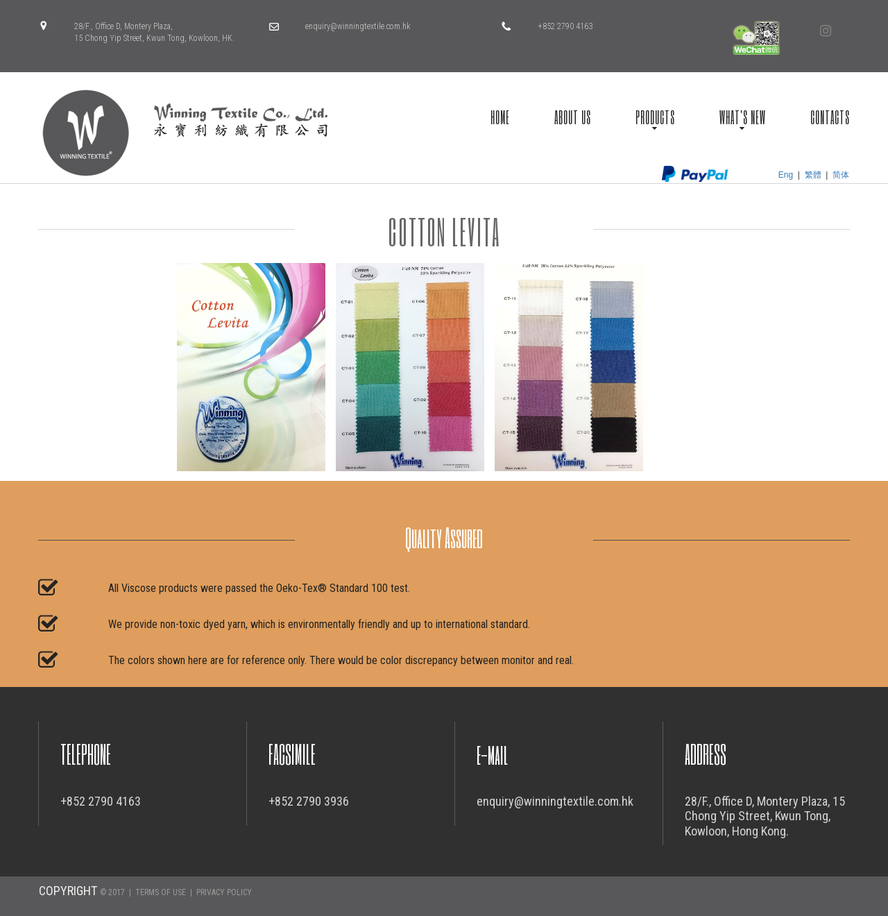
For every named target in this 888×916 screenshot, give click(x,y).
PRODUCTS (655, 116)
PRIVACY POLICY (224, 892)
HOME (500, 116)
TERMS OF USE (160, 892)
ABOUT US (572, 116)
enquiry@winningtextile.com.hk (358, 26)
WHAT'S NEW (742, 116)
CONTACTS (830, 116)
